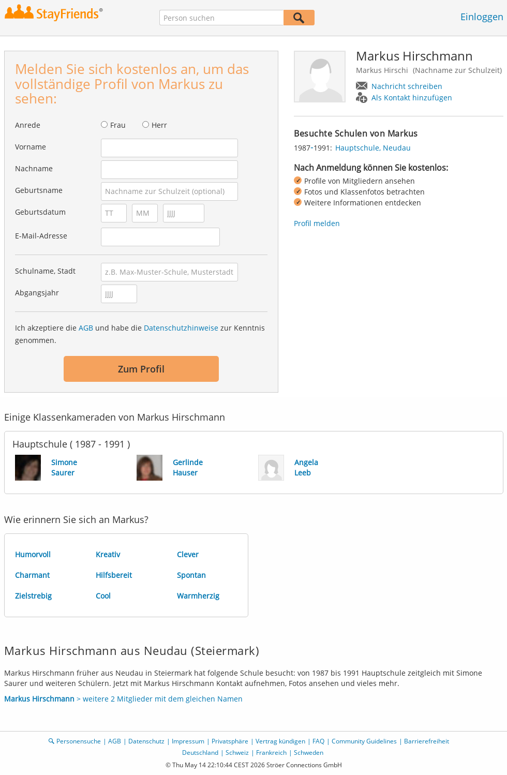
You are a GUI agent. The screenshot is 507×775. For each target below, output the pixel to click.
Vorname (30, 147)
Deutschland (200, 752)
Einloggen (481, 16)
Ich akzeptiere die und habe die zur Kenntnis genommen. (140, 334)
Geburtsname (39, 190)
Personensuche (78, 741)
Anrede (27, 125)
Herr (159, 125)
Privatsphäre (230, 741)
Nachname (34, 168)
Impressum (188, 741)
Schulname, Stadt (45, 271)
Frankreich (271, 752)
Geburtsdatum (40, 212)
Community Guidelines (364, 741)
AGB (86, 328)
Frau (118, 125)
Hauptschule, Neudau (373, 148)
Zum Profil (141, 369)
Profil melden (317, 223)
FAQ (318, 741)
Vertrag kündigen (280, 741)
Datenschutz (146, 741)
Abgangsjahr (37, 292)
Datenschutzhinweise (181, 328)
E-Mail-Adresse (41, 236)
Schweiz (237, 752)
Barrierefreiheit (426, 741)
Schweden (308, 752)
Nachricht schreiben (406, 86)
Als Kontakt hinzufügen (411, 97)
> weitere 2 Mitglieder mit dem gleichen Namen (123, 699)
